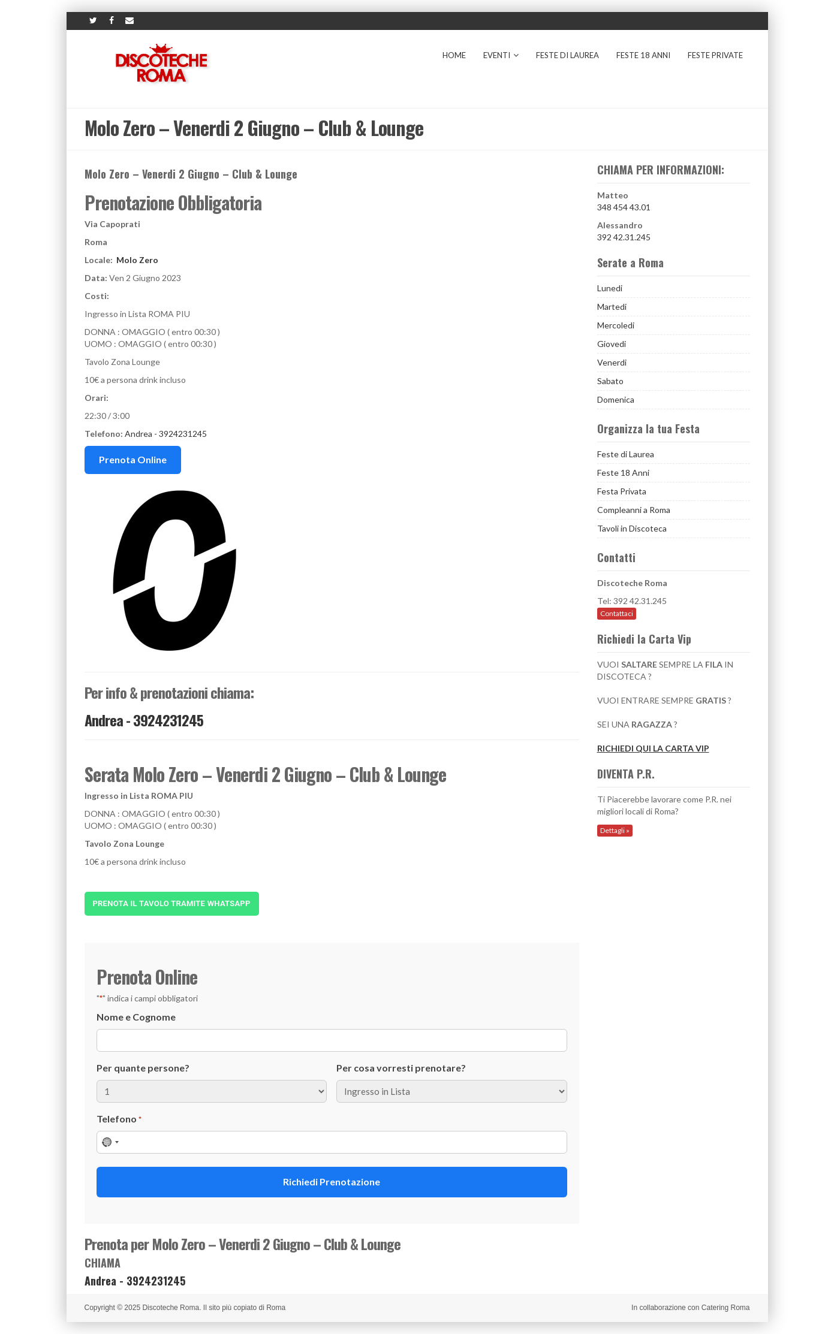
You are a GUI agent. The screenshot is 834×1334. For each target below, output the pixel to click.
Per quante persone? (143, 1067)
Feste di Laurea (567, 55)
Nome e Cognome (136, 1016)
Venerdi (612, 362)
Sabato (610, 381)
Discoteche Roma (170, 1307)
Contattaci (616, 613)
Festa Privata (621, 491)
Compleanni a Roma (633, 510)
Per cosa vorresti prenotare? (401, 1067)
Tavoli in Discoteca (632, 528)
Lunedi (609, 288)
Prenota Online (133, 459)
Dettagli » (615, 830)
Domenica (615, 399)
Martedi (612, 306)
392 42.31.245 (624, 237)
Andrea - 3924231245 (166, 433)
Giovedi (611, 344)
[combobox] (109, 1142)
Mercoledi (615, 325)
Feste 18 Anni (643, 55)
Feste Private (715, 55)
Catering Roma (725, 1307)
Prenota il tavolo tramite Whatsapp (172, 903)
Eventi (501, 55)
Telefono (119, 1119)
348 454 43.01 (624, 207)
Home (454, 55)
